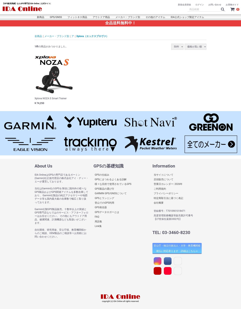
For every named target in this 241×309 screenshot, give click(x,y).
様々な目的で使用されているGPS (113, 184)
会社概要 (159, 202)
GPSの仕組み (102, 174)
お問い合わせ (214, 4)
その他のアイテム (155, 17)
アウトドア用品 (101, 17)
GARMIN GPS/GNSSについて (110, 193)
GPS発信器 (101, 207)
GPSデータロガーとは (107, 212)
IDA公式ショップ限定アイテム (187, 17)
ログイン (199, 4)
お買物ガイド (232, 4)
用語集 (98, 221)
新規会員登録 (184, 4)
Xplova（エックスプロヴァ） (92, 36)
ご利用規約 (160, 188)
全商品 (38, 36)
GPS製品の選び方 (104, 188)
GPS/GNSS (56, 17)
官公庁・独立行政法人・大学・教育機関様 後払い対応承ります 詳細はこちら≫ (177, 248)
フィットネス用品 (77, 17)
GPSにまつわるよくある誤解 (110, 179)
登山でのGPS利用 (104, 202)
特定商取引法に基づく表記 (168, 198)
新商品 (40, 17)
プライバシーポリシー (166, 193)
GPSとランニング (104, 198)
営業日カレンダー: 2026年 (168, 184)
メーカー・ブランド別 (127, 17)
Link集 (98, 226)
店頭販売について (163, 179)
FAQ (97, 216)
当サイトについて (163, 174)
